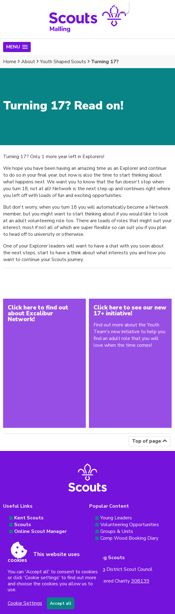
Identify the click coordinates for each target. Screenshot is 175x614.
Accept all (60, 603)
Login (117, 6)
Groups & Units (116, 531)
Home (9, 61)
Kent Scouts (29, 517)
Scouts (22, 524)
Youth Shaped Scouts (63, 61)
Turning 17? (105, 61)
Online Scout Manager (40, 531)
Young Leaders (116, 517)
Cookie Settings (25, 603)
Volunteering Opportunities (129, 524)
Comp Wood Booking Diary (129, 538)
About (28, 61)
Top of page (146, 441)
